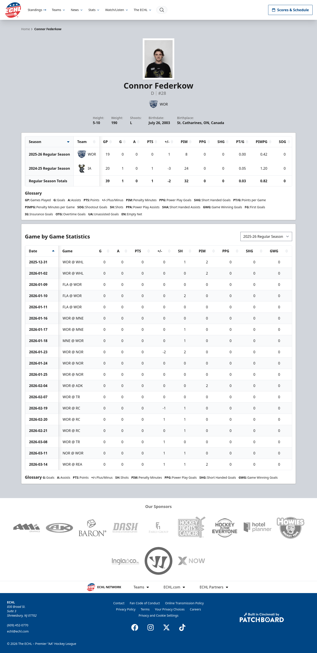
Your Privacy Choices (170, 609)
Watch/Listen (116, 10)
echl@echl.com (18, 631)
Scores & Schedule (290, 9)
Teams (58, 10)
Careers (195, 609)
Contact (119, 603)
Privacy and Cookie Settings (159, 615)
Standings (37, 10)
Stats (94, 10)
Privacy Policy (125, 609)
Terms (145, 609)
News (77, 10)
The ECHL (143, 10)
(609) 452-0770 (17, 625)
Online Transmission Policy (184, 603)
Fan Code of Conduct (145, 603)
